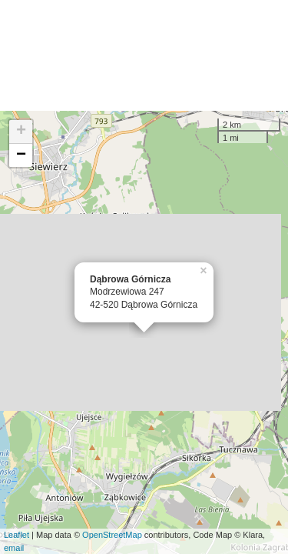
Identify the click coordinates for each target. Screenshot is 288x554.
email (14, 547)
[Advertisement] (144, 55)
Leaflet (16, 534)
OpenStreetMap (112, 534)
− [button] (21, 155)
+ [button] (21, 131)
